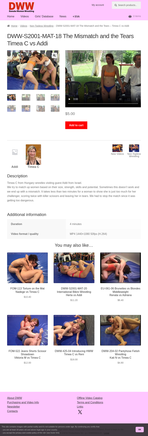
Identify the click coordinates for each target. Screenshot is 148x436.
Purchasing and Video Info (23, 402)
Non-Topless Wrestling (42, 25)
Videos (25, 16)
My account (98, 5)
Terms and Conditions (90, 402)
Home (10, 16)
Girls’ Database (44, 16)
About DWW (14, 398)
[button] (54, 55)
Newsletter (13, 406)
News (63, 16)
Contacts (12, 411)
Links (80, 406)
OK (139, 430)
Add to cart (76, 125)
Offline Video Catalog (90, 398)
